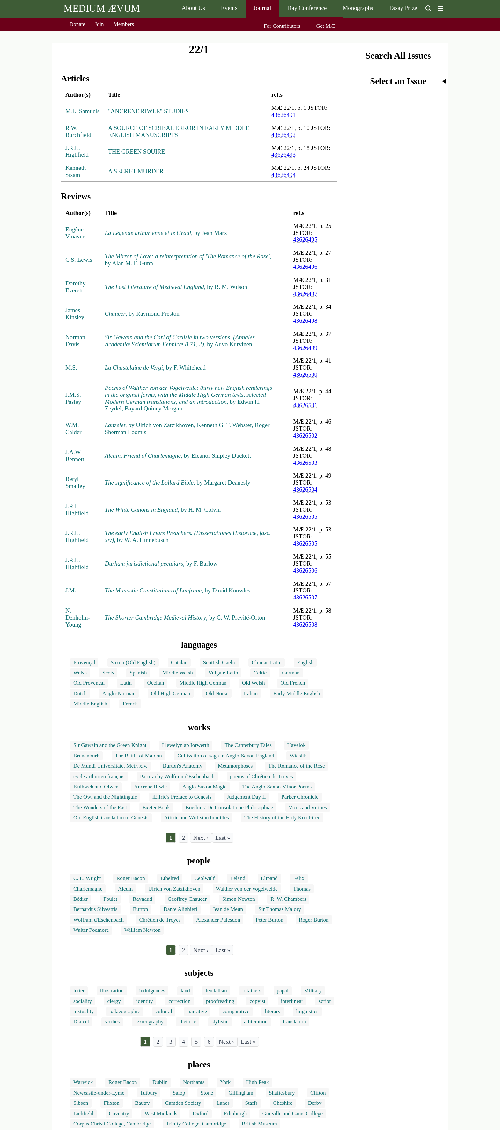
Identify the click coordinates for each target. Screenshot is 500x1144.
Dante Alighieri (180, 909)
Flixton (111, 1103)
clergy (114, 1001)
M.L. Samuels (82, 111)
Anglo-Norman (118, 693)
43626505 (305, 516)
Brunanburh (86, 756)
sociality (82, 1001)
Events (229, 7)
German (291, 673)
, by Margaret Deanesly (177, 482)
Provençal (84, 662)
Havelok (296, 745)
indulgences (152, 991)
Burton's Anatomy (182, 766)
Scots (108, 673)
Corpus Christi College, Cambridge (112, 1124)
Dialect (81, 1022)
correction (179, 1001)
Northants (193, 1082)
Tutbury (148, 1093)
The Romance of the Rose (296, 766)
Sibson (80, 1103)
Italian (251, 693)
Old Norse (217, 693)
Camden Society (183, 1103)
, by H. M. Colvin (163, 509)
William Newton (142, 930)
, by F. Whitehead (155, 367)
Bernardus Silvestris (95, 909)
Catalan (179, 662)
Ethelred (169, 878)
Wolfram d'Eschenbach (98, 920)
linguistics (307, 1011)
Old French (292, 683)
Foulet (110, 899)
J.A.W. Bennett (74, 456)
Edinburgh (235, 1113)
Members (124, 24)
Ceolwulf (205, 878)
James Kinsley (74, 313)
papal (283, 991)
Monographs (357, 7)
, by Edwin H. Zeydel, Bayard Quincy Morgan (188, 398)
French (129, 704)
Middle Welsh (177, 673)
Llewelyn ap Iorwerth (185, 745)
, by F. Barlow (161, 563)
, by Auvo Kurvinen (180, 341)
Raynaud (142, 899)
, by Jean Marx (166, 233)
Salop (179, 1093)
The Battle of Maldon (138, 756)
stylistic (219, 1022)
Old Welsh (253, 683)
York (225, 1082)
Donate (77, 24)
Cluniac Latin (267, 662)
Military (313, 991)
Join (99, 24)
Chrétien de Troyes (159, 920)
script (325, 1001)
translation (294, 1022)
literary (272, 1011)
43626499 (305, 347)
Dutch (80, 693)
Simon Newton (238, 899)
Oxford (200, 1113)
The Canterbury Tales (248, 745)
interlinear (292, 1001)
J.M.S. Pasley (73, 398)
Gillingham (241, 1093)
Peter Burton (269, 920)
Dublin (159, 1082)
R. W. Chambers (288, 899)
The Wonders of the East (100, 807)
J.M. (70, 590)
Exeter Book (156, 807)
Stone (207, 1093)
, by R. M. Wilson (176, 286)
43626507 (305, 597)
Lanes (223, 1103)
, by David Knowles (177, 590)
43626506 (305, 570)
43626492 (283, 135)
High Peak (257, 1082)
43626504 (305, 489)
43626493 (283, 154)
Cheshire (283, 1103)
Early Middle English (296, 693)
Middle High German (203, 683)
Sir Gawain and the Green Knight (109, 745)
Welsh (80, 673)
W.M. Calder (73, 428)
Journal (262, 7)
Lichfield (83, 1113)
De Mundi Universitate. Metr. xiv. (110, 766)
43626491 (283, 114)
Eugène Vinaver (75, 233)
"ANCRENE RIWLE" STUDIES (148, 111)
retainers (251, 991)
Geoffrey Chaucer (187, 899)
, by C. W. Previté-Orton (185, 617)
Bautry (142, 1103)
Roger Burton (314, 920)
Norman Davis (75, 341)
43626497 (305, 293)
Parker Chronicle (299, 797)
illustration (112, 991)
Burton (140, 909)
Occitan (155, 683)
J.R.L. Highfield (77, 151)
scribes (112, 1022)
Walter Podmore (91, 930)
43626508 (305, 624)
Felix (298, 878)
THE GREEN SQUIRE (136, 151)
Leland (237, 878)
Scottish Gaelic (219, 662)
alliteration (256, 1022)
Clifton (318, 1093)
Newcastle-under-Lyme (98, 1093)
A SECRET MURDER (136, 171)
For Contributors (282, 26)
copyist (257, 1001)
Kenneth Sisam (75, 171)
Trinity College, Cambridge (196, 1124)
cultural (164, 1011)
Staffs (251, 1103)
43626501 (305, 405)
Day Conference (307, 7)
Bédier (80, 899)
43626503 (305, 462)
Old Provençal (89, 683)
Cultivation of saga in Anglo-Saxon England (225, 756)
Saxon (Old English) (133, 662)
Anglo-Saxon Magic (204, 787)
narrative (197, 1011)
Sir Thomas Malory (280, 909)
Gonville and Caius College (292, 1113)
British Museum (259, 1124)
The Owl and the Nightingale (105, 797)
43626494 (283, 174)
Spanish (138, 673)
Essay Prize (403, 7)
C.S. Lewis (78, 259)
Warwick (83, 1082)
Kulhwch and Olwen (95, 787)
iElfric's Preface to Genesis (181, 797)
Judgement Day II (246, 797)
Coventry (119, 1113)
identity (144, 1001)
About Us (193, 7)
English (305, 662)
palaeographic (124, 1011)
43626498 (305, 320)
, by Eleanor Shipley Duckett (178, 455)
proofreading (220, 1001)
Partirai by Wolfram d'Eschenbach (177, 776)
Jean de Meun (228, 909)
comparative (236, 1011)
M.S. (71, 367)
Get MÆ (325, 26)
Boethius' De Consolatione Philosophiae (229, 807)
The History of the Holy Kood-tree (282, 818)
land (185, 991)
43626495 (305, 239)
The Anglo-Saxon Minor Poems (277, 787)
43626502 (305, 435)
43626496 (305, 266)
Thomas (302, 889)
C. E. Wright (87, 878)
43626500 (305, 374)
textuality (83, 1011)
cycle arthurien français (98, 776)
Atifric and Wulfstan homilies (196, 818)
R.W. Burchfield (78, 131)
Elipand (269, 878)
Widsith (298, 756)
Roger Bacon (130, 878)
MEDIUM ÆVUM (101, 8)
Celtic (260, 673)
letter (79, 991)
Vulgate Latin (223, 673)
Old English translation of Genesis (110, 818)
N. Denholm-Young (77, 617)
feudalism (216, 991)
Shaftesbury (282, 1093)
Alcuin (125, 889)
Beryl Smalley (75, 482)
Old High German (170, 693)
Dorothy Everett (75, 287)
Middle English (90, 704)
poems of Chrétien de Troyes (261, 776)
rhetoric (187, 1022)
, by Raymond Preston (142, 313)
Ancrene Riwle (150, 787)
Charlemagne (87, 889)
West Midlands (160, 1113)
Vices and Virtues (308, 807)
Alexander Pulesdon (218, 920)
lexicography (149, 1022)
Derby (315, 1103)
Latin (126, 683)
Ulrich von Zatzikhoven (174, 889)
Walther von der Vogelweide (247, 889)
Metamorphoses (235, 766)
